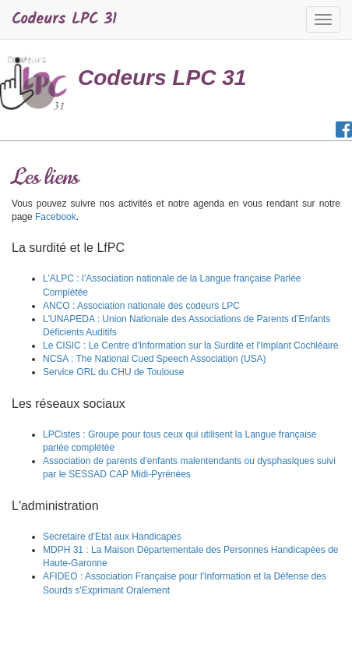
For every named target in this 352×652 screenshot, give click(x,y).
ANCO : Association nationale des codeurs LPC (141, 305)
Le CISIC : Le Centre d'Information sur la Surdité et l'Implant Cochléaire (190, 345)
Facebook (55, 216)
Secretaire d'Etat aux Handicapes (112, 536)
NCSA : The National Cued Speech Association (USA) (154, 358)
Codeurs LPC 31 (64, 19)
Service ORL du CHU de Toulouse (113, 372)
